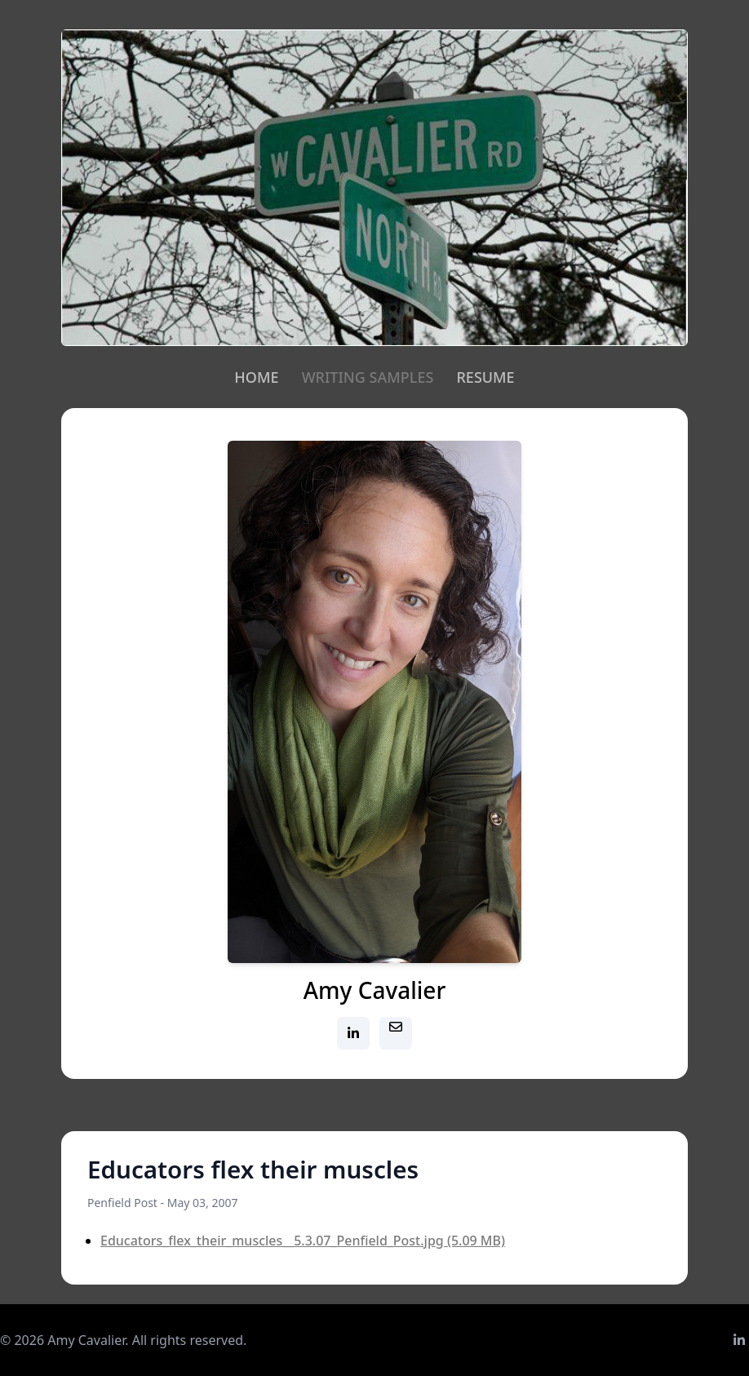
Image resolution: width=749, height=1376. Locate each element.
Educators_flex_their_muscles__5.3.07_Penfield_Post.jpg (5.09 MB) (302, 1240)
